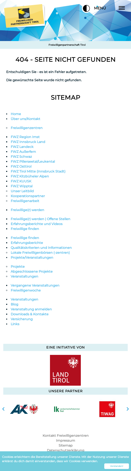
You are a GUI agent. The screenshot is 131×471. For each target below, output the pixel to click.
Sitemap (65, 97)
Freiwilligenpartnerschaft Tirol (67, 44)
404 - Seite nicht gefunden (65, 59)
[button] (86, 8)
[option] (24, 409)
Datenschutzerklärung (65, 450)
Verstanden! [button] (116, 466)
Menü (108, 8)
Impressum (65, 440)
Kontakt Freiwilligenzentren (66, 436)
